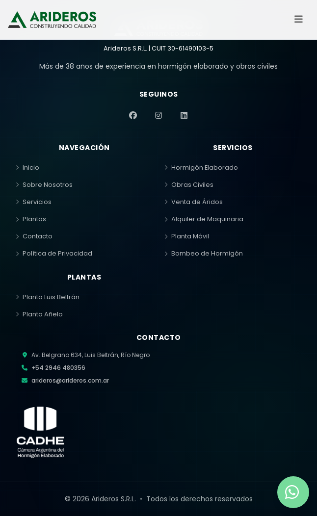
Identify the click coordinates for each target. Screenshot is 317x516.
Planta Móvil (186, 236)
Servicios (34, 202)
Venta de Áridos (193, 202)
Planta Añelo (39, 314)
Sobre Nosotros (44, 185)
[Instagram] (158, 115)
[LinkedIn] (184, 115)
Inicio (27, 167)
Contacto (34, 236)
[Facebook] (133, 115)
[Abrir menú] (298, 19)
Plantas (31, 219)
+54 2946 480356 (58, 367)
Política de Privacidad (54, 253)
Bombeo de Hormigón (203, 253)
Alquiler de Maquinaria (203, 219)
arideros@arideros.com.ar (70, 380)
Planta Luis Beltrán (47, 297)
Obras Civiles (188, 185)
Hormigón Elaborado (201, 167)
